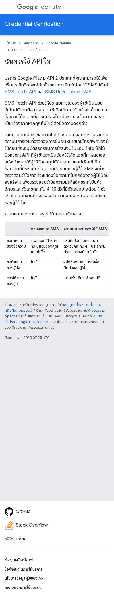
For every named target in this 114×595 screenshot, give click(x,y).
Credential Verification (34, 24)
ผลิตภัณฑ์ (31, 43)
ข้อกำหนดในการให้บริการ (24, 569)
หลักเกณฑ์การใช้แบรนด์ (23, 587)
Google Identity (58, 43)
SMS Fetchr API (20, 91)
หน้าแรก (10, 43)
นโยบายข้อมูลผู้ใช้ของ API (25, 578)
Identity (39, 7)
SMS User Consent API (68, 91)
